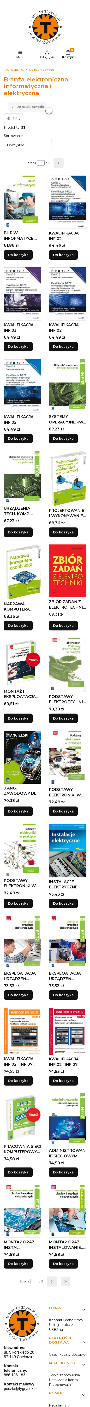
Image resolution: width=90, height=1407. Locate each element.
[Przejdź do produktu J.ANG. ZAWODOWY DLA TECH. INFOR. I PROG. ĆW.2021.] (22, 757)
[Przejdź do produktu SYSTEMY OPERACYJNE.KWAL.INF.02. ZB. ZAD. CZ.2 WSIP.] (67, 385)
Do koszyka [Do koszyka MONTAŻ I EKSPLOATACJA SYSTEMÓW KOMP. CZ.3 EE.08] (18, 718)
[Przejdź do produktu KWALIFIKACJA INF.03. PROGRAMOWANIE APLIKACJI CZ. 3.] (22, 293)
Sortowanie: (14, 136)
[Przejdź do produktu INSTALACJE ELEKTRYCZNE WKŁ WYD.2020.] (67, 850)
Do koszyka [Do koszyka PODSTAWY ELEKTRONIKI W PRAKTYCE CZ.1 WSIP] (18, 903)
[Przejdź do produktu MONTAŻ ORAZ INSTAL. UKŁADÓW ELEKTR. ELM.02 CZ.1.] (22, 1211)
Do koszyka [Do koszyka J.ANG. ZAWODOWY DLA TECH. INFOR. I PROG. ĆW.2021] (18, 811)
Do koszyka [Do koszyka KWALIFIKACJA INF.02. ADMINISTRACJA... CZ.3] (63, 347)
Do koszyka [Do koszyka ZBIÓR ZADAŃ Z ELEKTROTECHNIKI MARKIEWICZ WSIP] (63, 625)
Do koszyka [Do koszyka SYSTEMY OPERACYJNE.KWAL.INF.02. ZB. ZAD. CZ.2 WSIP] (63, 438)
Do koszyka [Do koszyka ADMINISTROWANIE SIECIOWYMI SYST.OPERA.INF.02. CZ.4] (63, 1172)
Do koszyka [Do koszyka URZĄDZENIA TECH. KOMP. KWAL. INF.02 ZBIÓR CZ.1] (18, 532)
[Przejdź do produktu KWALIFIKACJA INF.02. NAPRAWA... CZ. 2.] (67, 202)
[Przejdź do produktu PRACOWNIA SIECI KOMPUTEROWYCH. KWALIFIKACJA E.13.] (22, 1117)
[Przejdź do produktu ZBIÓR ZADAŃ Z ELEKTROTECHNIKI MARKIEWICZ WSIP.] (67, 570)
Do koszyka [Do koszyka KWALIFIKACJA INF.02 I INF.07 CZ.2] (63, 1081)
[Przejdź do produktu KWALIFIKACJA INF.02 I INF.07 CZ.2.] (67, 1031)
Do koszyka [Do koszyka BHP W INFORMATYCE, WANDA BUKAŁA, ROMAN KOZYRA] (18, 255)
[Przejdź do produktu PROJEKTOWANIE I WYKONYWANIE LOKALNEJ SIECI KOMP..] (67, 478)
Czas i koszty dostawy (67, 1354)
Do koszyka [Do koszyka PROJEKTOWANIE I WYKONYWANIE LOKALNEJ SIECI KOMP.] (63, 532)
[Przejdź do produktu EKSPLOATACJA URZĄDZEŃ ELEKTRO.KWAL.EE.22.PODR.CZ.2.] (67, 942)
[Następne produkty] (52, 1281)
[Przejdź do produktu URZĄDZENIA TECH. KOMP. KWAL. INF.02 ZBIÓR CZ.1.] (22, 477)
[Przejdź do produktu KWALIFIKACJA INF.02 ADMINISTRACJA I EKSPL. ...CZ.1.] (22, 385)
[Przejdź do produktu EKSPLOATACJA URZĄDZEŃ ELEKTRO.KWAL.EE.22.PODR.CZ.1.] (22, 942)
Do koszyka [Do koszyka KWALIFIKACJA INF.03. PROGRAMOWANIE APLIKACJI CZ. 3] (18, 347)
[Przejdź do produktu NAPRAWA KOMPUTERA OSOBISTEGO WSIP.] (22, 572)
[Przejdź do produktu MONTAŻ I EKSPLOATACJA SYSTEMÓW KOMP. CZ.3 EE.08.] (22, 662)
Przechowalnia (61, 1385)
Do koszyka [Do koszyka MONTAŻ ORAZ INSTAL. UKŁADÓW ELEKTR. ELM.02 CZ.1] (18, 1264)
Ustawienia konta (63, 1380)
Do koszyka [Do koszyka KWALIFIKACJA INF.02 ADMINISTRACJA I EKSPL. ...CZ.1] (18, 438)
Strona (31, 163)
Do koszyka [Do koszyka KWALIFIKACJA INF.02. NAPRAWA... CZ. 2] (63, 255)
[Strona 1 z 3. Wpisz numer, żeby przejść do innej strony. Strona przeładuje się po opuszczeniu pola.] (41, 163)
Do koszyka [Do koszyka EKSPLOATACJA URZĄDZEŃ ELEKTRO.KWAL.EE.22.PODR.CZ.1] (18, 995)
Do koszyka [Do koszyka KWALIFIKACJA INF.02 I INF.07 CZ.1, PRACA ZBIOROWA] (18, 1081)
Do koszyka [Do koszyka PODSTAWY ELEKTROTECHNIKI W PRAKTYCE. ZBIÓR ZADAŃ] (63, 718)
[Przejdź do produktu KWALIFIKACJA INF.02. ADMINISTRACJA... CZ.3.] (67, 293)
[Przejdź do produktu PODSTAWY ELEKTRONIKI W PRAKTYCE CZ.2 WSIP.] (67, 758)
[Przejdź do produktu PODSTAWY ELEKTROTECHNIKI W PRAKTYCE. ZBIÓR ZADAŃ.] (67, 665)
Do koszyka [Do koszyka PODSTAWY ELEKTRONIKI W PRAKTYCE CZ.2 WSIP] (63, 811)
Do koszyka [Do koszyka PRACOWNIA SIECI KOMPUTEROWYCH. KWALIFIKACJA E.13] (18, 1172)
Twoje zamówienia (64, 1375)
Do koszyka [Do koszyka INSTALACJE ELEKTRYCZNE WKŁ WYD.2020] (63, 903)
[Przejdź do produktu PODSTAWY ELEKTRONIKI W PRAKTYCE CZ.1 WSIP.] (22, 850)
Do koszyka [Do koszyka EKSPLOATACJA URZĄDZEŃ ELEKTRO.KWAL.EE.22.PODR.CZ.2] (63, 995)
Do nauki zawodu (41, 69)
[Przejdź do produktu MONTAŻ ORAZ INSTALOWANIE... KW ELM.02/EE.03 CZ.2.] (67, 1211)
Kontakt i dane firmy (66, 1320)
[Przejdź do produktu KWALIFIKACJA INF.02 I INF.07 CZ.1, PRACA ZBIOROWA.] (22, 1031)
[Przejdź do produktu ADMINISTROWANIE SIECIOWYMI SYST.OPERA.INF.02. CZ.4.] (67, 1119)
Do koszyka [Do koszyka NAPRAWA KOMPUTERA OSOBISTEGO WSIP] (18, 625)
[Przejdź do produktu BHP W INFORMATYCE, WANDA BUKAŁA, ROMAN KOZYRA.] (22, 202)
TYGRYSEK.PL (14, 69)
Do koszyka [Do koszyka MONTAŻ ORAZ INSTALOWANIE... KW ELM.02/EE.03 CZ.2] (63, 1264)
